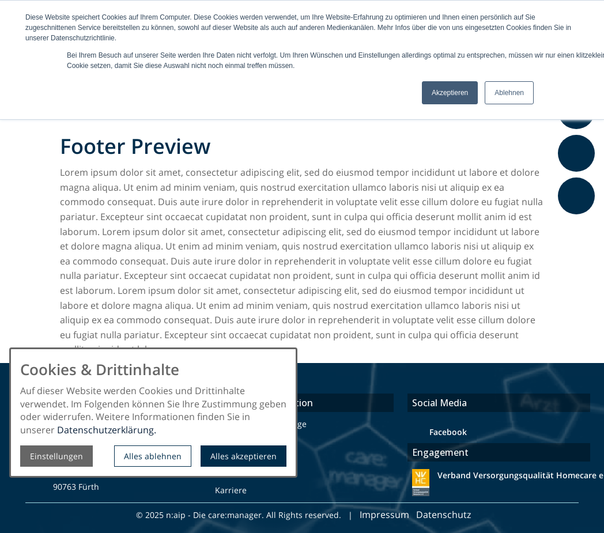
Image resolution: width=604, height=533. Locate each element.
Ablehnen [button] (509, 93)
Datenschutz (444, 514)
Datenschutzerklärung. (106, 430)
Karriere (231, 490)
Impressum (384, 514)
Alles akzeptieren (243, 456)
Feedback (578, 220)
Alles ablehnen (153, 456)
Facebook (448, 431)
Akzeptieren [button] (450, 93)
